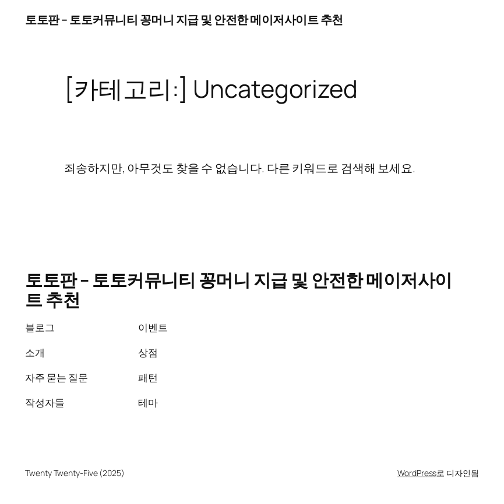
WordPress (416, 472)
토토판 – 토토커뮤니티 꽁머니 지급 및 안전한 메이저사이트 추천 (184, 19)
